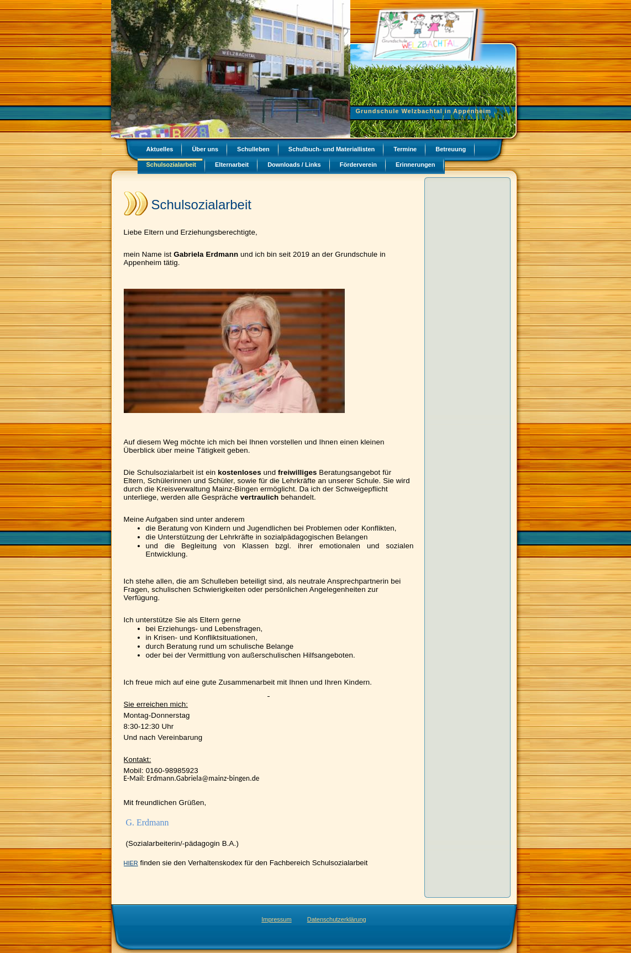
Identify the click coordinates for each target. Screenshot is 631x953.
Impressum (276, 919)
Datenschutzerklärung (336, 919)
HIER (131, 863)
